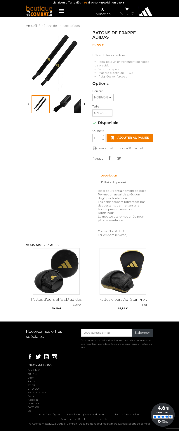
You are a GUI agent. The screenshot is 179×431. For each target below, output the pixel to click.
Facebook (30, 356)
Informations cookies (126, 414)
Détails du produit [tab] (114, 182)
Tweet (119, 158)
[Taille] (102, 112)
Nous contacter (102, 419)
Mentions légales (50, 414)
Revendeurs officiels (73, 419)
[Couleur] (103, 97)
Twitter (38, 356)
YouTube (46, 356)
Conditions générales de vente (86, 414)
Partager (109, 158)
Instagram (54, 356)
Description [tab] (109, 175)
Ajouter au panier (129, 137)
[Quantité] (96, 138)
